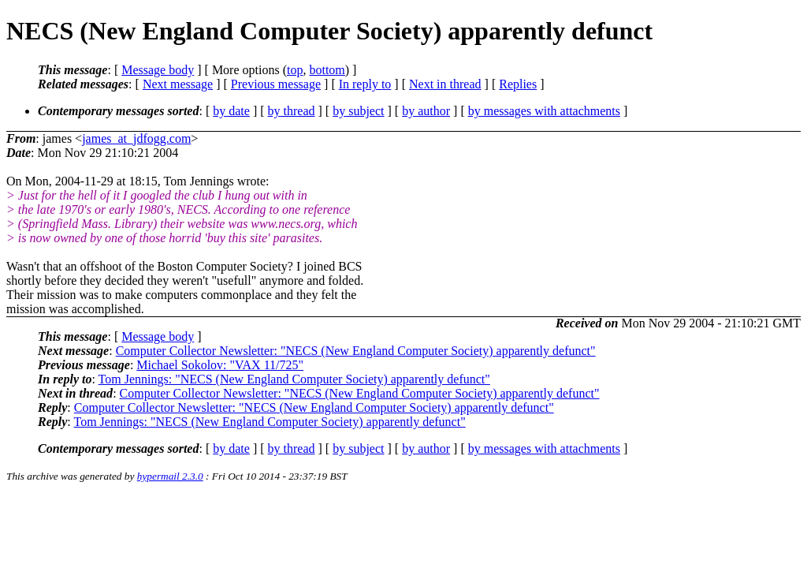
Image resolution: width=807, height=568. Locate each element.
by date (231, 111)
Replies (518, 84)
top (295, 70)
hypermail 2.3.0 (170, 476)
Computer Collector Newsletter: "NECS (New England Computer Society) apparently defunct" (356, 350)
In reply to (365, 84)
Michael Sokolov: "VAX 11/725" (219, 365)
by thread (291, 111)
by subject (358, 111)
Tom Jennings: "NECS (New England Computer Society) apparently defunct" (294, 379)
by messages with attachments (544, 111)
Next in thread (445, 84)
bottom (326, 70)
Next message (178, 84)
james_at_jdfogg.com (136, 138)
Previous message (276, 84)
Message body (157, 70)
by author (426, 111)
